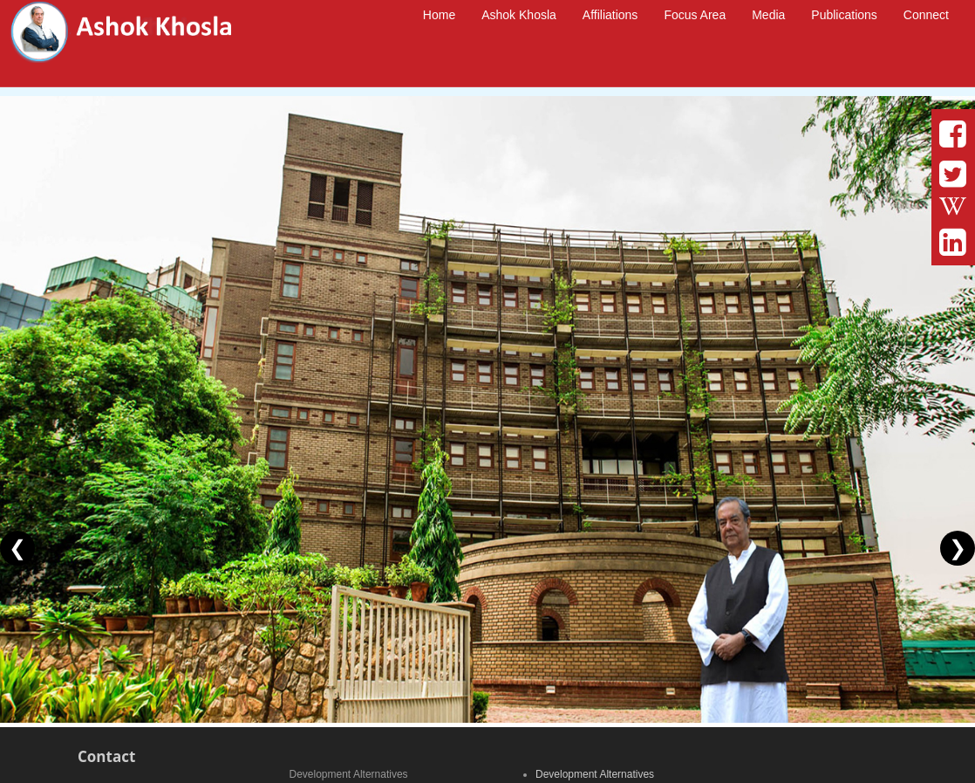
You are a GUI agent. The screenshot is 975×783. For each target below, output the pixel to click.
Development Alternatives (594, 774)
